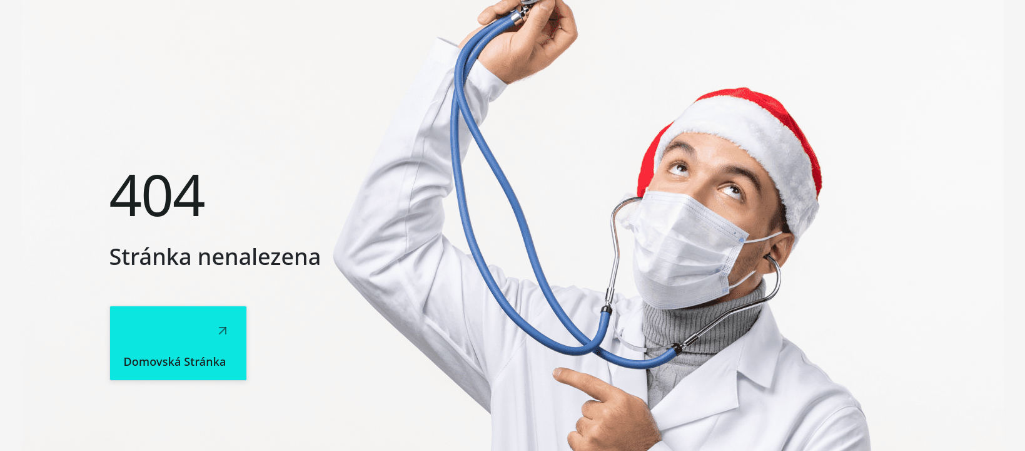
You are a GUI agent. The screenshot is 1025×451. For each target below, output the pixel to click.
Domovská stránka (175, 361)
